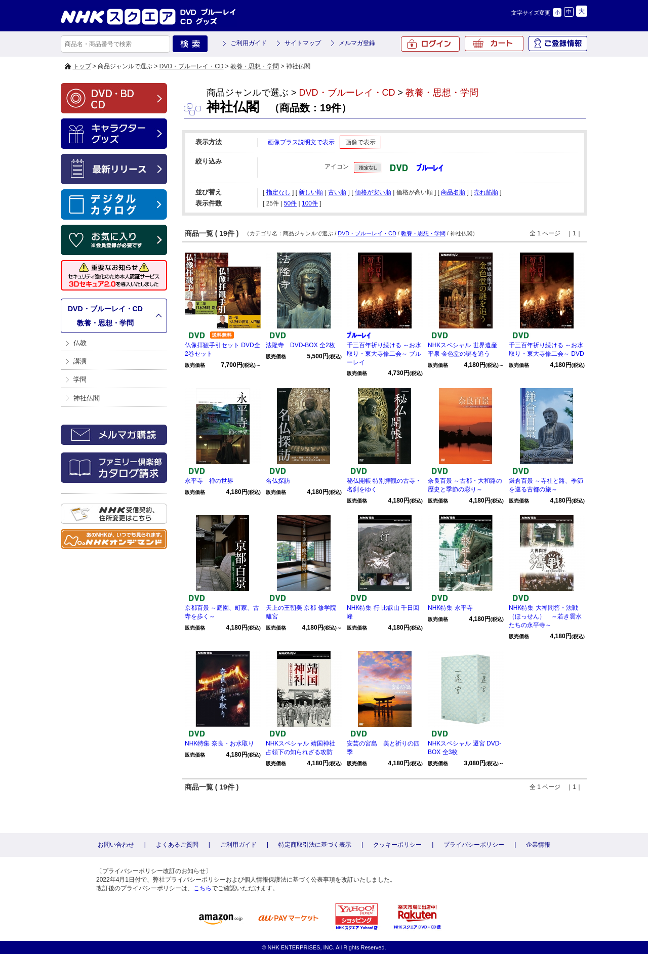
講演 (80, 361)
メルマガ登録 (357, 43)
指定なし (278, 192)
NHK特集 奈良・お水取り (219, 743)
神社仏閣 (86, 398)
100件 (310, 203)
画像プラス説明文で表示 (301, 142)
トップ (82, 66)
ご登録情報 (558, 43)
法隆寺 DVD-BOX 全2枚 (300, 345)
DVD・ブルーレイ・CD (191, 66)
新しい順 (311, 192)
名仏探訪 (278, 480)
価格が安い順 (373, 192)
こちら (202, 888)
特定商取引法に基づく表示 (314, 844)
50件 (290, 203)
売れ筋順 (486, 192)
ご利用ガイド (248, 43)
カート (494, 43)
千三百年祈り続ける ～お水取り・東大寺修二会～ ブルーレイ (384, 354)
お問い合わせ (116, 844)
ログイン (430, 44)
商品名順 (453, 192)
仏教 (80, 343)
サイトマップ (303, 43)
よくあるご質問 (177, 844)
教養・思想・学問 (254, 66)
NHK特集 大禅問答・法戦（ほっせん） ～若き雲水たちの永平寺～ (545, 616)
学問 (80, 379)
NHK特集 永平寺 (450, 607)
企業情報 (538, 844)
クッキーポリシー (397, 844)
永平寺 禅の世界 (209, 480)
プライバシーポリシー (473, 844)
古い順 (337, 192)
